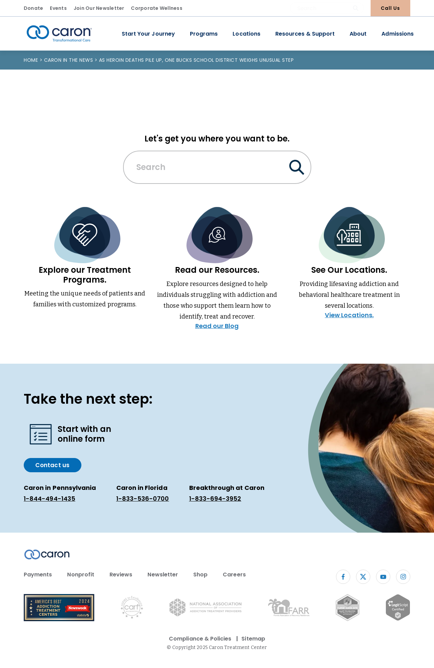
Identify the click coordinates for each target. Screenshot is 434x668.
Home (32, 60)
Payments (38, 574)
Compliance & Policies (200, 639)
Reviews (121, 574)
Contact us (52, 465)
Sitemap (253, 639)
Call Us (390, 8)
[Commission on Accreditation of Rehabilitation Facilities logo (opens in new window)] (131, 609)
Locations (246, 34)
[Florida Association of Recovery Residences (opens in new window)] (289, 608)
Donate (33, 8)
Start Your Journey (148, 34)
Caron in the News (69, 60)
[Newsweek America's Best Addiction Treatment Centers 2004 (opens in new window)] (59, 609)
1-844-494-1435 (49, 498)
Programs (204, 34)
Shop (200, 574)
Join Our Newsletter (99, 8)
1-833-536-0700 (142, 498)
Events (58, 8)
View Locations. (349, 315)
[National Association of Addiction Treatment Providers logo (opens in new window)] (205, 608)
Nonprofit (80, 574)
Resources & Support (305, 34)
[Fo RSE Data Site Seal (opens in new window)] (347, 609)
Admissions (397, 34)
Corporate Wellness (156, 8)
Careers (234, 574)
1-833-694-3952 (215, 498)
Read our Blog (217, 326)
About (358, 34)
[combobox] (327, 8)
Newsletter (162, 574)
